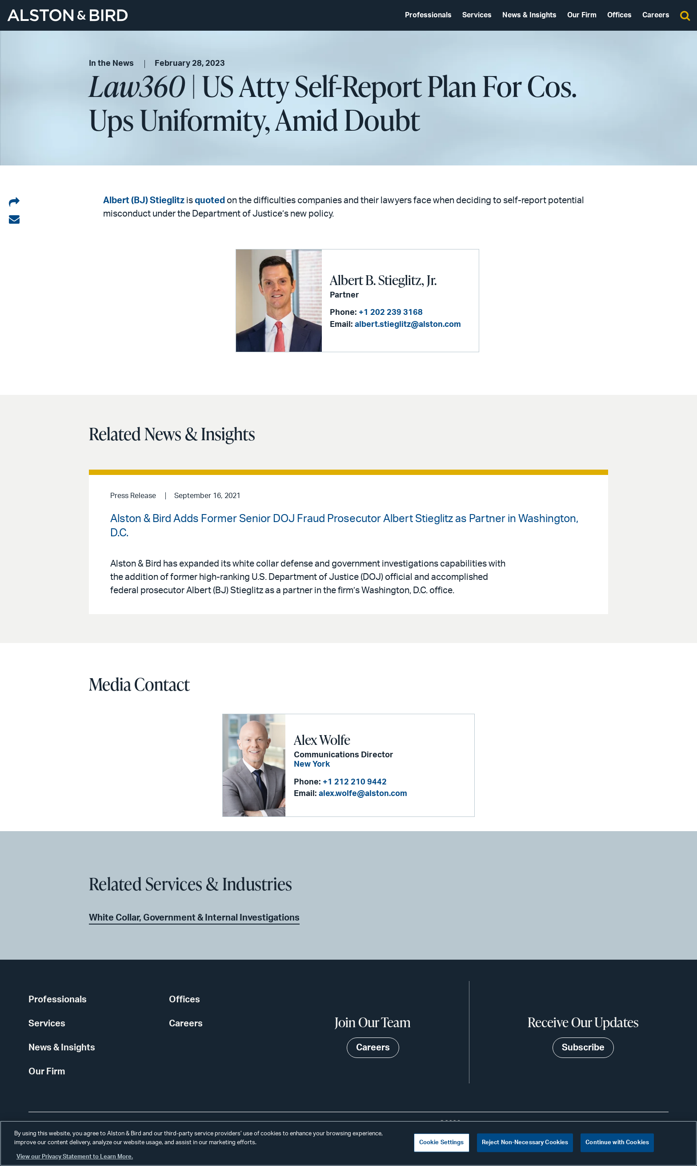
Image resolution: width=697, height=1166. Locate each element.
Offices (619, 15)
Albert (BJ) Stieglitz (143, 200)
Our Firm (582, 15)
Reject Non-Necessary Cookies (525, 1143)
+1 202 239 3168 (391, 313)
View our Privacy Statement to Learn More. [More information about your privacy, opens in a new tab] (74, 1157)
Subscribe (583, 1047)
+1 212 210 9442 (355, 782)
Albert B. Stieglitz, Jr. (383, 279)
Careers (655, 15)
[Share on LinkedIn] (14, 202)
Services (477, 15)
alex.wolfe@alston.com (363, 794)
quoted (210, 200)
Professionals (428, 15)
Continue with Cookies (617, 1143)
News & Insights (529, 15)
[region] (348, 1143)
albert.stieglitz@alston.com (408, 325)
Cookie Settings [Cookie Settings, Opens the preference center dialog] (441, 1143)
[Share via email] (14, 219)
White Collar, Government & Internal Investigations (194, 917)
